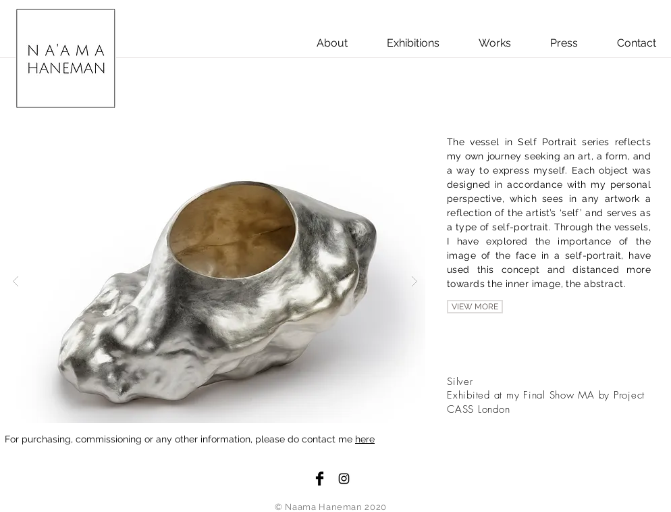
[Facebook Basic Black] (320, 478)
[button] (215, 280)
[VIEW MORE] (475, 306)
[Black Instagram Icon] (344, 478)
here (365, 439)
